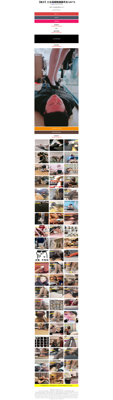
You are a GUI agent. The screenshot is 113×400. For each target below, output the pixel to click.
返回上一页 (56, 13)
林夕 (53, 4)
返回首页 (56, 17)
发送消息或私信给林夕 (56, 132)
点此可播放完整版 (56, 38)
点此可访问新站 (69, 385)
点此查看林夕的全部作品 (56, 128)
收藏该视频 (56, 21)
